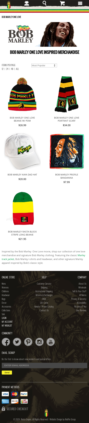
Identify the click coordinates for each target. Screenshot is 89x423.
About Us (82, 284)
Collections (6, 310)
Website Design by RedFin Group (63, 419)
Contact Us (44, 310)
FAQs (44, 299)
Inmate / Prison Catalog (44, 306)
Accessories (6, 306)
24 (7, 69)
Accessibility (81, 303)
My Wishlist (7, 325)
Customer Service (44, 284)
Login (4, 318)
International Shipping (44, 291)
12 (2, 69)
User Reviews (81, 310)
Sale (3, 314)
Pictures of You (80, 306)
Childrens (5, 291)
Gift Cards (44, 303)
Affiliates (82, 295)
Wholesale (82, 287)
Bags (3, 299)
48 (12, 69)
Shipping (44, 287)
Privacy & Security (78, 299)
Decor (4, 303)
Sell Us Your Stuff (79, 291)
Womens (5, 287)
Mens (4, 284)
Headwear (6, 295)
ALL (17, 69)
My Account (7, 322)
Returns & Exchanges (44, 295)
